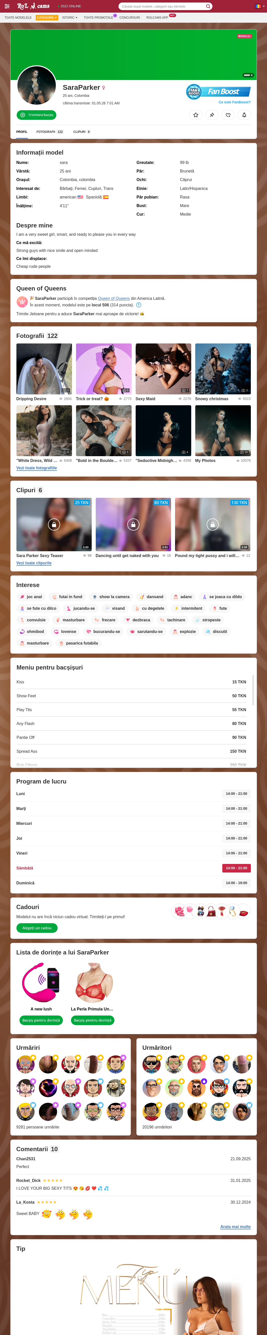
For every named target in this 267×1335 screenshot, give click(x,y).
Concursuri (129, 17)
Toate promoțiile (100, 17)
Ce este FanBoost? (235, 102)
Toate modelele (18, 17)
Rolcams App (158, 17)
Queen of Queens (114, 298)
